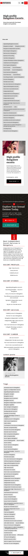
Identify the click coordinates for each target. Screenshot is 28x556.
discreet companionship (10, 427)
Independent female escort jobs (11, 100)
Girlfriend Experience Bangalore (12, 461)
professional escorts (9, 518)
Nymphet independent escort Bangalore (13, 115)
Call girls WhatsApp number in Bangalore (14, 60)
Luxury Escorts (14, 270)
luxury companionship (10, 497)
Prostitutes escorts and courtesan (13, 520)
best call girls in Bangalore (11, 407)
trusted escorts (8, 532)
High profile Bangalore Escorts (11, 463)
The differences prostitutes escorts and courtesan (14, 297)
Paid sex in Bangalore (9, 117)
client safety (7, 423)
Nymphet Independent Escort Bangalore (11, 509)
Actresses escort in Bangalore (12, 387)
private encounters (9, 516)
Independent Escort (8, 91)
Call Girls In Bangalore (9, 58)
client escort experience (10, 421)
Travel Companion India (10, 530)
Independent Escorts (9, 482)
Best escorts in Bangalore (10, 53)
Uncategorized (7, 128)
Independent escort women (10, 96)
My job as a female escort (10, 113)
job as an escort (8, 494)
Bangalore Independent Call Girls (12, 48)
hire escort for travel (9, 469)
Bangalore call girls (8, 46)
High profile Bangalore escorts (11, 86)
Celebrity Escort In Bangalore (11, 63)
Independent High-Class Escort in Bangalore (12, 103)
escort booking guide (9, 440)
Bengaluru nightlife (9, 405)
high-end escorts (8, 467)
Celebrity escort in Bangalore (14, 313)
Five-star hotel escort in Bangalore (12, 84)
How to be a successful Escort (12, 472)
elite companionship (9, 436)
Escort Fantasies (17, 67)
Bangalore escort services (11, 398)
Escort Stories (16, 74)
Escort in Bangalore (17, 70)
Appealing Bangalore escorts (11, 44)
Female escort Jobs (8, 81)
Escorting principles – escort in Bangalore (14, 77)
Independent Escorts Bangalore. (12, 485)
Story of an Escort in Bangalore (11, 122)
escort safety (7, 442)
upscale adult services (10, 535)
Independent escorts (9, 98)
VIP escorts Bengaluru (9, 537)
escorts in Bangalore (9, 454)
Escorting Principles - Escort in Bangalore (12, 452)
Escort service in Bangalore (10, 72)
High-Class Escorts (14, 268)
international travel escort (11, 492)
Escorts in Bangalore (9, 79)
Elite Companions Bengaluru (11, 434)
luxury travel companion (10, 501)
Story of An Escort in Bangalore (12, 525)
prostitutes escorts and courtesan (12, 120)
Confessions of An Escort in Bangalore (14, 425)
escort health (20, 440)
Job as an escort (8, 107)
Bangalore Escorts (19, 46)
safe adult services (9, 523)
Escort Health (7, 70)
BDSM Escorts (14, 275)
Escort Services (7, 74)
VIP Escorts (20, 535)
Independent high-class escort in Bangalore (14, 321)
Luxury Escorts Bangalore (10, 499)
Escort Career (7, 67)
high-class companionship (11, 465)
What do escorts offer (10, 539)
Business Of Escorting (9, 55)
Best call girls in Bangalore (10, 51)
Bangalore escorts (9, 400)
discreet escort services (10, 432)
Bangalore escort (8, 396)
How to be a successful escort (11, 89)
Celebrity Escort (14, 273)
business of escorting (9, 413)
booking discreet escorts (10, 411)
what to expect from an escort (12, 541)
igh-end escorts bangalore (11, 474)
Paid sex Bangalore (9, 512)
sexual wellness (20, 523)
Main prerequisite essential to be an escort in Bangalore (14, 109)
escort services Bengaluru (11, 449)
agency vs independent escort (12, 389)
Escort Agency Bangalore (10, 438)
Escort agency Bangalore (10, 65)
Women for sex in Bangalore (10, 131)
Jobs (15, 107)
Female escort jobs (9, 457)
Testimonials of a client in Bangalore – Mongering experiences (13, 125)
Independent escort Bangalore (11, 93)
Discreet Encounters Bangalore (12, 429)
